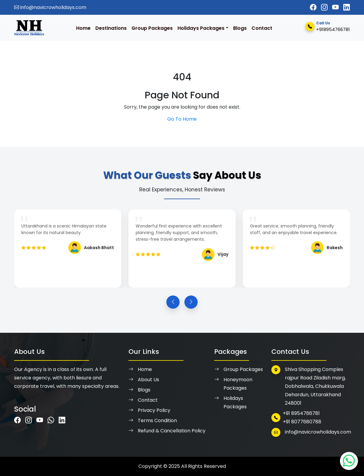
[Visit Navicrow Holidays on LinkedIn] (346, 7)
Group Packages (152, 28)
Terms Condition (152, 420)
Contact (261, 28)
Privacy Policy (149, 410)
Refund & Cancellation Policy (166, 431)
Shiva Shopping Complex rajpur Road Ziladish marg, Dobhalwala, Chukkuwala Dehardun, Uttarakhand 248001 (308, 385)
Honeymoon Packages (233, 384)
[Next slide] (191, 302)
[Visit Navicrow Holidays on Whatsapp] (51, 420)
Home (83, 28)
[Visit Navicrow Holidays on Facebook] (313, 7)
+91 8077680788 (302, 421)
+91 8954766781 (301, 413)
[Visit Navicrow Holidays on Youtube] (335, 7)
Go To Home (182, 119)
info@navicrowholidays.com (50, 7)
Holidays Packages (200, 28)
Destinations (111, 28)
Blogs (240, 28)
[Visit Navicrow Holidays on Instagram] (324, 7)
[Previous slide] (173, 302)
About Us (143, 380)
